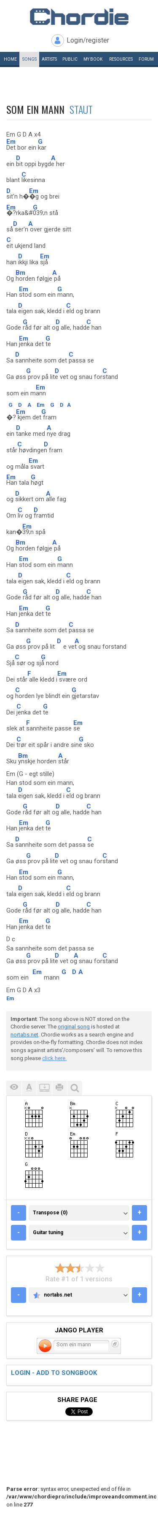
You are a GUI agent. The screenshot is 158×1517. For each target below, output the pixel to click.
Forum (146, 59)
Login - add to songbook (54, 1373)
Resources (121, 59)
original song (74, 1026)
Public (70, 59)
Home (10, 59)
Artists (49, 59)
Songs (29, 59)
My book (92, 59)
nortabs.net (24, 1034)
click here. (54, 1058)
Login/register (88, 40)
